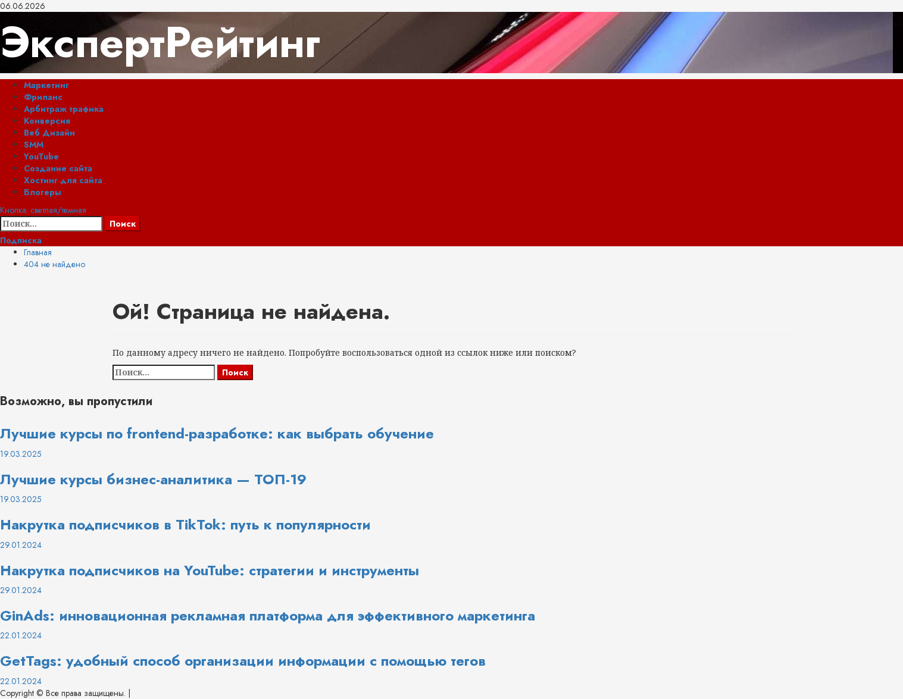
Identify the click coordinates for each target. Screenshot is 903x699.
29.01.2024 (21, 545)
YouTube (41, 156)
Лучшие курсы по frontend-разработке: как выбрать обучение (217, 433)
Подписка (21, 240)
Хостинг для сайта (63, 180)
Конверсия (47, 121)
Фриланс (43, 97)
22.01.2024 (21, 635)
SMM (33, 145)
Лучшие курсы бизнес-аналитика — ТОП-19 (153, 479)
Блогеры (42, 192)
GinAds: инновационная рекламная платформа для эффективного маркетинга (267, 615)
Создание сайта (58, 168)
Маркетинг (46, 85)
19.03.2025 (21, 454)
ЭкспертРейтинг (160, 42)
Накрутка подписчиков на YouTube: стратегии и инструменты (209, 570)
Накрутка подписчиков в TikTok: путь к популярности (185, 524)
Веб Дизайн (49, 133)
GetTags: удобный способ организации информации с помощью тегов (243, 660)
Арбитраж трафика (64, 109)
